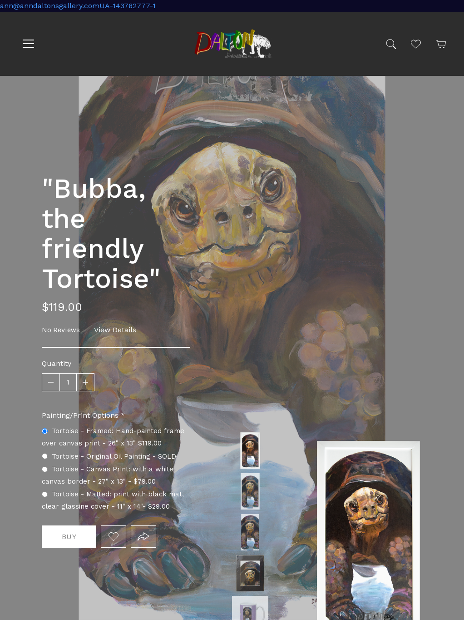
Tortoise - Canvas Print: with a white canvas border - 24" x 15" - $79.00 (250, 491)
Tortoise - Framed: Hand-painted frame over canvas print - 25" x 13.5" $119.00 (250, 450)
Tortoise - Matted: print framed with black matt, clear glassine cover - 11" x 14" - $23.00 (250, 573)
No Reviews (61, 329)
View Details (115, 329)
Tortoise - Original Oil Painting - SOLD (250, 532)
